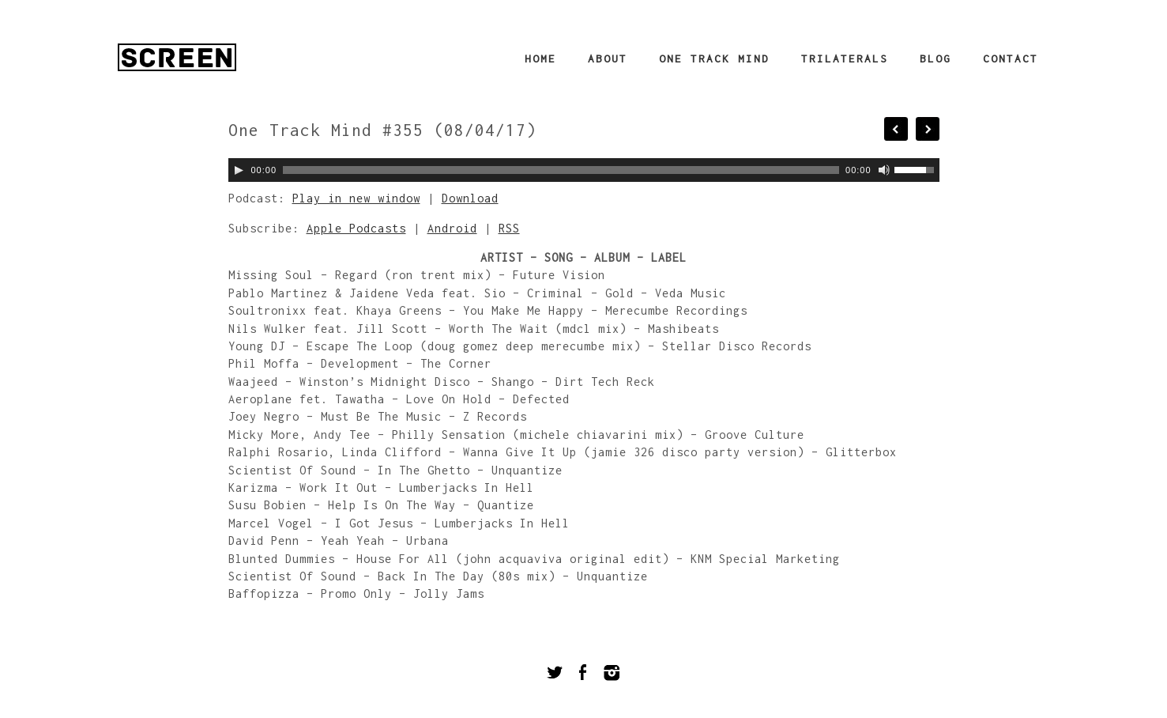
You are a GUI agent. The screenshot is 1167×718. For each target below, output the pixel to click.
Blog (935, 58)
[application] (583, 170)
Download (470, 198)
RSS (509, 228)
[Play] (238, 170)
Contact (1010, 58)
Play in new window (356, 198)
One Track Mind (714, 58)
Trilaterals (844, 58)
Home (540, 58)
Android (452, 228)
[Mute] (884, 170)
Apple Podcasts (356, 228)
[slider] (561, 170)
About (607, 58)
